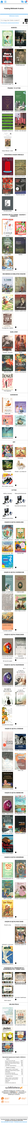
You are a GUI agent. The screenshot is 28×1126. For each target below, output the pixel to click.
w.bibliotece (13, 1092)
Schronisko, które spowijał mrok (10, 1082)
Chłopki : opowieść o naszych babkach (11, 1069)
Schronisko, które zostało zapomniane (11, 1074)
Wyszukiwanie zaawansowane (7, 22)
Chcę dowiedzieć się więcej (7, 1121)
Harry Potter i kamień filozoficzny (10, 1065)
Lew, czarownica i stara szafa (10, 1060)
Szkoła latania (7, 1064)
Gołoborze (7, 1081)
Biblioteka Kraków (14, 15)
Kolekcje (17, 22)
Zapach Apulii (7, 1080)
